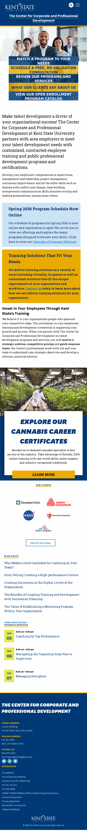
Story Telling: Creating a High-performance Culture (41, 575)
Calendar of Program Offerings (55, 242)
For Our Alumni (9, 784)
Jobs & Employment (12, 797)
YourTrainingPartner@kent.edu (17, 757)
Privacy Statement (11, 801)
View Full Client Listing (40, 542)
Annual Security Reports (14, 776)
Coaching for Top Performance (38, 636)
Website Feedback (11, 809)
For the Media (8, 789)
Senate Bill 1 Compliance (14, 805)
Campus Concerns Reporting (16, 780)
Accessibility (8, 772)
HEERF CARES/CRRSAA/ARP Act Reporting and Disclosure (30, 793)
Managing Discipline (31, 676)
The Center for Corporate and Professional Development (43, 18)
